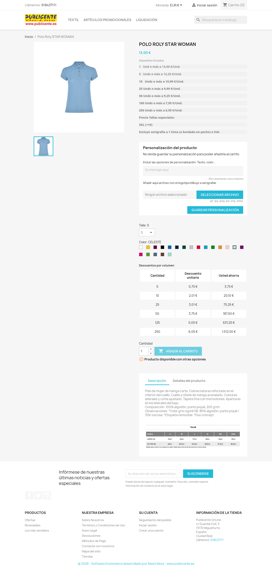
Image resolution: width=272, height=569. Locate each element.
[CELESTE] (235, 248)
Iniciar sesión (148, 525)
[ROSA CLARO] (228, 248)
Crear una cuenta (151, 530)
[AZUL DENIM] (156, 255)
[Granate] (156, 248)
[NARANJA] (221, 248)
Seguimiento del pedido (155, 520)
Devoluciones (91, 536)
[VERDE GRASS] (148, 255)
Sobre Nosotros (93, 520)
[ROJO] (199, 248)
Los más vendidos (37, 530)
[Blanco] (141, 248)
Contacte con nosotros (98, 546)
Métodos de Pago (94, 541)
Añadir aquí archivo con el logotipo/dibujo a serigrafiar (179, 183)
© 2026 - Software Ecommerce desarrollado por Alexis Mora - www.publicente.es (136, 564)
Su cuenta (148, 512)
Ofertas (30, 520)
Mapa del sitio (91, 551)
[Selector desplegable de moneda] (176, 5)
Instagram (47, 495)
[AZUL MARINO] (177, 248)
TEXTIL (73, 20)
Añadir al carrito (178, 351)
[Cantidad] (144, 351)
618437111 (48, 5)
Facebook (29, 495)
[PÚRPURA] (242, 248)
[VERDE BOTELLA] (184, 248)
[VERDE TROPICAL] (213, 248)
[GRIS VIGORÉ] (192, 248)
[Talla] (147, 232)
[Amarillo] (148, 248)
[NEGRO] (163, 248)
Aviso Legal (89, 530)
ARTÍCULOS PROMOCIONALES (107, 20)
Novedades (32, 525)
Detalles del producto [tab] (189, 381)
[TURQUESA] (206, 248)
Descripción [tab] (157, 381)
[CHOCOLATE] (163, 255)
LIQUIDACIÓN (146, 20)
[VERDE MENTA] (170, 255)
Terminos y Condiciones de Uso (103, 525)
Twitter (38, 495)
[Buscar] (220, 20)
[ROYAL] (170, 248)
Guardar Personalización (215, 210)
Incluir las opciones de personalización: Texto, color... (179, 162)
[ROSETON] (141, 255)
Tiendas (87, 556)
